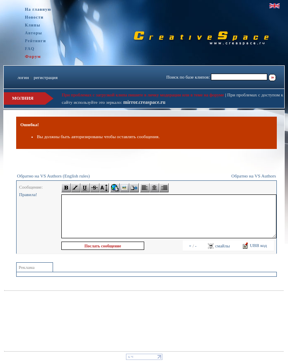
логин (23, 77)
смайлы (219, 245)
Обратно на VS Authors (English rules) (53, 175)
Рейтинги (35, 40)
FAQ (29, 48)
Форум (33, 56)
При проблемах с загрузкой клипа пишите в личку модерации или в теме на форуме (143, 94)
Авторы (33, 33)
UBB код (254, 245)
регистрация (46, 77)
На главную (38, 9)
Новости (34, 17)
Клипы (32, 25)
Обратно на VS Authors (253, 175)
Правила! (28, 194)
